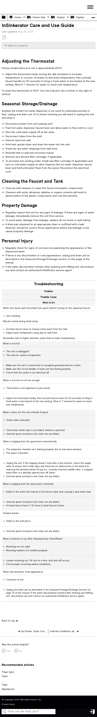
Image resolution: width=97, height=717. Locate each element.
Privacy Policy (8, 704)
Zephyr (58, 17)
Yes (9, 651)
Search (4, 712)
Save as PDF (4, 37)
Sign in (93, 713)
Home (15, 17)
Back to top (8, 620)
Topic (5, 676)
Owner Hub (36, 17)
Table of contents (17, 45)
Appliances (8, 689)
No (21, 651)
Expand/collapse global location (93, 16)
